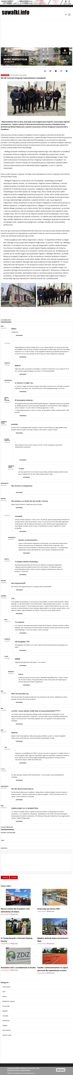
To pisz (21, 468)
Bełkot (13, 329)
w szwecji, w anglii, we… (24, 383)
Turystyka (5, 1016)
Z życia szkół (6, 1006)
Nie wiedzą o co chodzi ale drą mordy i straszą (29, 501)
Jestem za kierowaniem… (28, 540)
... (15, 441)
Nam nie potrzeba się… (20, 694)
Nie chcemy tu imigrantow (21, 486)
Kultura (4, 996)
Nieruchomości (6, 1030)
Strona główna (6, 67)
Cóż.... (13, 598)
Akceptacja (61, 1070)
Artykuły (4, 1025)
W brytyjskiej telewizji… (24, 400)
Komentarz (4, 848)
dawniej (14, 732)
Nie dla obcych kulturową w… (22, 789)
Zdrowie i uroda (6, 1035)
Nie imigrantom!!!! (18, 583)
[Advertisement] (36, 34)
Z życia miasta (22, 67)
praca (21, 674)
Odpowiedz (19, 335)
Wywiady (4, 1011)
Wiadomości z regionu (8, 1001)
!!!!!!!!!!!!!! (17, 659)
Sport (4, 992)
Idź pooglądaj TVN (22, 641)
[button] (3, 851)
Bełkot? (18, 365)
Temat (2, 840)
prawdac (14, 424)
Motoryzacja (5, 1021)
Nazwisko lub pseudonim (8, 832)
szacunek (18, 516)
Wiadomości (15, 67)
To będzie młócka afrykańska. (26, 562)
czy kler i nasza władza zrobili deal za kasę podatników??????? (35, 711)
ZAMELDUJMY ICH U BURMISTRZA (24, 808)
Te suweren (19, 622)
